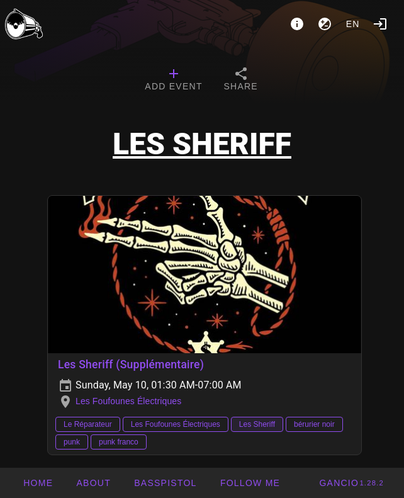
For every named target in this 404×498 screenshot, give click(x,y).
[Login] (380, 24)
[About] (297, 24)
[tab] (173, 80)
